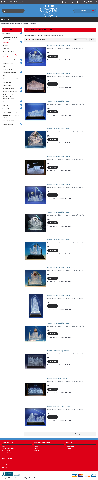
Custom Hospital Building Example (58, 351)
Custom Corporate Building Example (58, 45)
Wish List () (5, 467)
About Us (4, 446)
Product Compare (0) (38, 39)
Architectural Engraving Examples (25, 23)
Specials (68, 448)
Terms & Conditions (7, 452)
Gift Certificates (70, 446)
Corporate (9, 23)
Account (4, 463)
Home (3, 23)
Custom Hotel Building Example (57, 378)
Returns (36, 448)
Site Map (36, 450)
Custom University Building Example (58, 406)
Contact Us (37, 446)
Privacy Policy (6, 450)
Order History (6, 465)
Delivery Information (8, 448)
